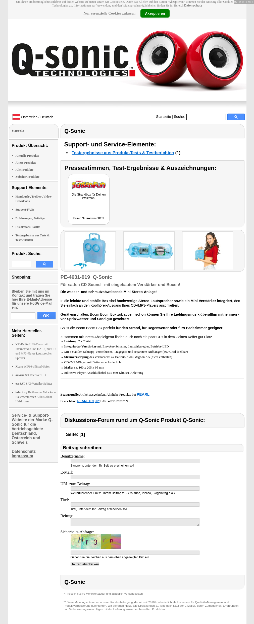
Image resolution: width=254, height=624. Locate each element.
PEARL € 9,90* (88, 401)
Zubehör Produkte (27, 177)
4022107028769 (118, 401)
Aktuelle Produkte (27, 155)
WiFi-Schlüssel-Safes (33, 366)
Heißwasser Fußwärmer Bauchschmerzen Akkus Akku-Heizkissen (36, 397)
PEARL (143, 394)
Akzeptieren (155, 13)
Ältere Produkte (26, 162)
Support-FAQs (25, 209)
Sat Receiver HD (31, 375)
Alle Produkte (24, 169)
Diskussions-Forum (28, 227)
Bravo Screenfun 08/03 (88, 218)
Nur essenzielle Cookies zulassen (109, 13)
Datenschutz (193, 5)
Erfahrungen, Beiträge (30, 218)
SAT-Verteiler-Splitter (34, 383)
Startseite (163, 117)
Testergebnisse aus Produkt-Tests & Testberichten (123, 152)
